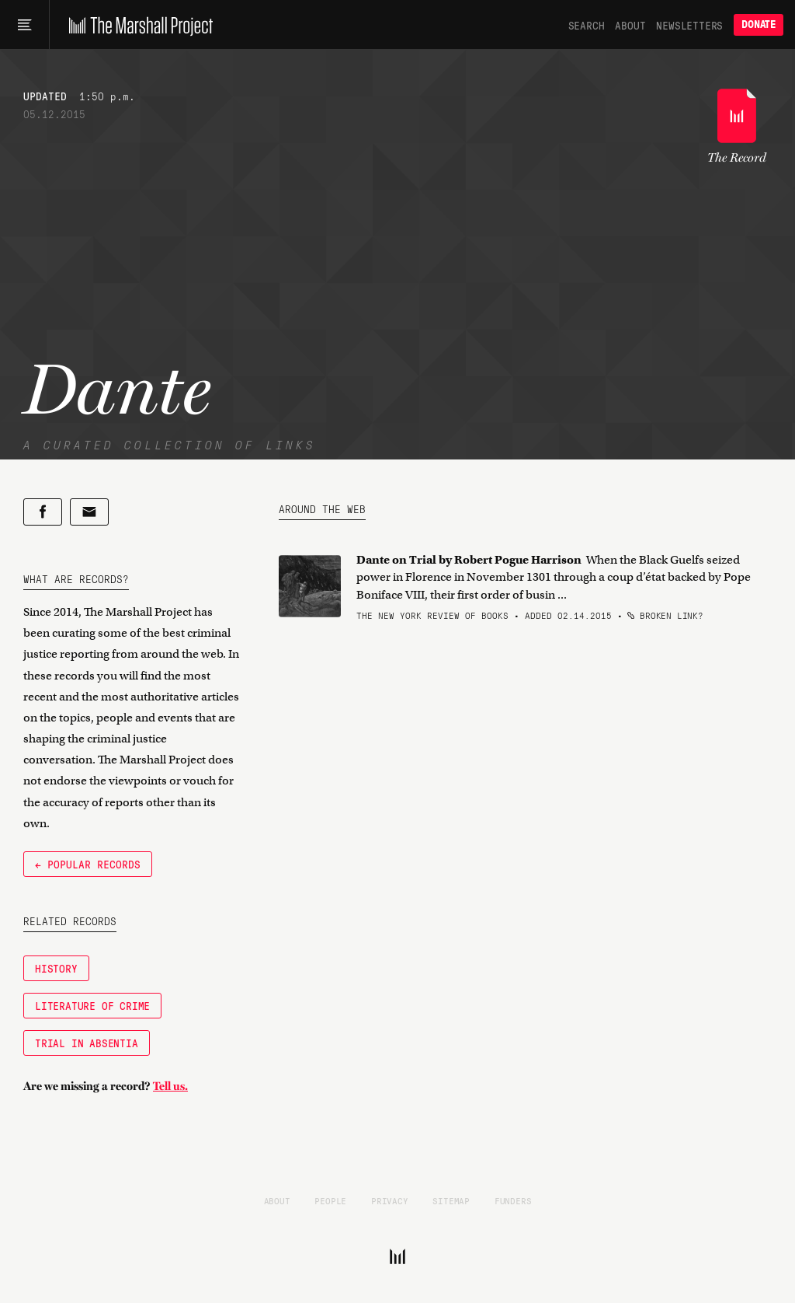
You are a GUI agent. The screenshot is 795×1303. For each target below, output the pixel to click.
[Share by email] (89, 512)
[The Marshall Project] (137, 25)
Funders (513, 1200)
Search (586, 25)
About (630, 25)
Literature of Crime (92, 1005)
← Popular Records (88, 864)
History (56, 968)
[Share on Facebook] (42, 512)
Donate (758, 24)
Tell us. (170, 1086)
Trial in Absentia (86, 1043)
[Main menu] (24, 25)
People (330, 1200)
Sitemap (451, 1200)
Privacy (389, 1200)
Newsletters (689, 25)
